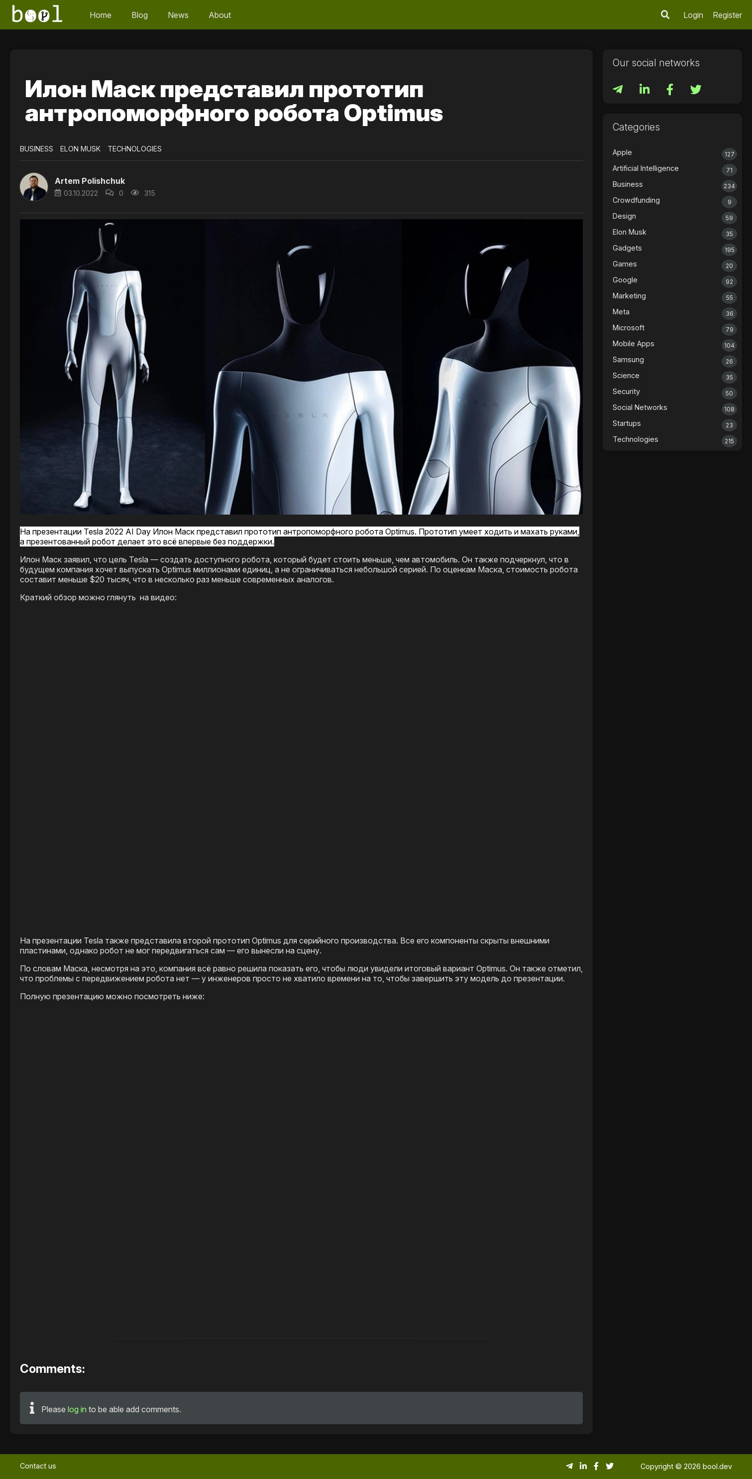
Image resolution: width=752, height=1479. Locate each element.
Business (36, 148)
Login (693, 15)
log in (77, 1409)
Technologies (134, 148)
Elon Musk (80, 148)
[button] (34, 187)
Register (727, 15)
